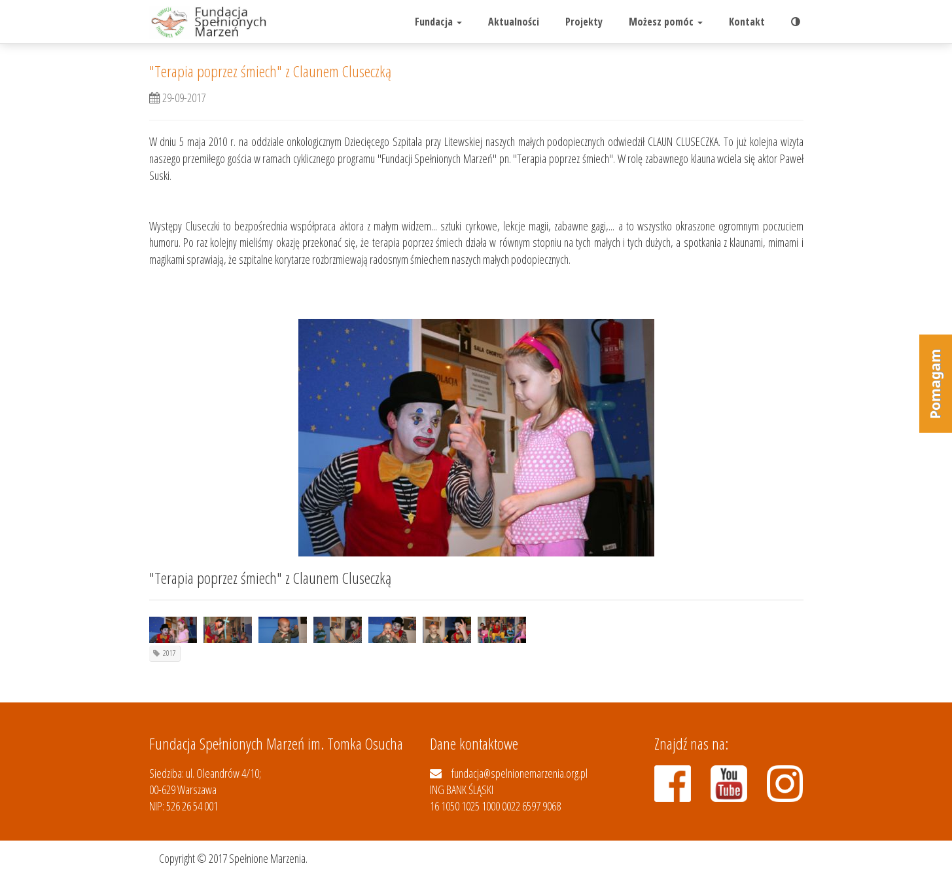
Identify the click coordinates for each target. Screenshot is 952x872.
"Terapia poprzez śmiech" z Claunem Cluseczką (270, 71)
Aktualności (513, 21)
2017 (169, 653)
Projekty (584, 21)
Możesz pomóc (666, 21)
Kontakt (747, 21)
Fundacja (438, 21)
